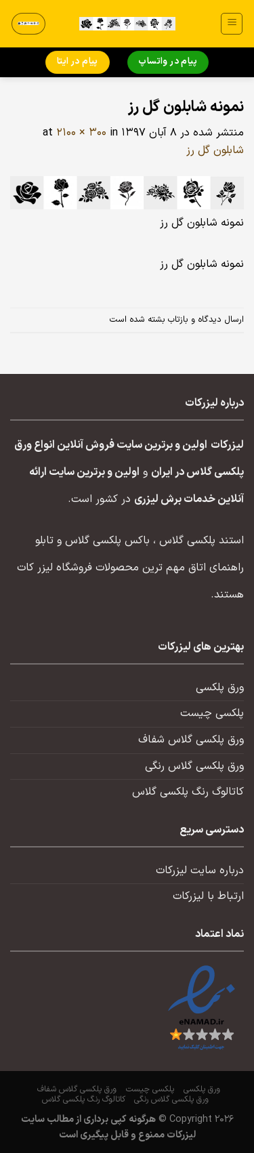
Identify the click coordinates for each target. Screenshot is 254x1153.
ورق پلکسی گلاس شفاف (191, 740)
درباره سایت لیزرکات (200, 870)
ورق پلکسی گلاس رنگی (194, 766)
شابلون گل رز (215, 150)
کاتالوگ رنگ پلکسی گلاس (188, 792)
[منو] (231, 24)
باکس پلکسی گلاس (107, 540)
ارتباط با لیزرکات (208, 896)
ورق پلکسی (220, 687)
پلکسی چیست (212, 713)
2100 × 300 (81, 133)
